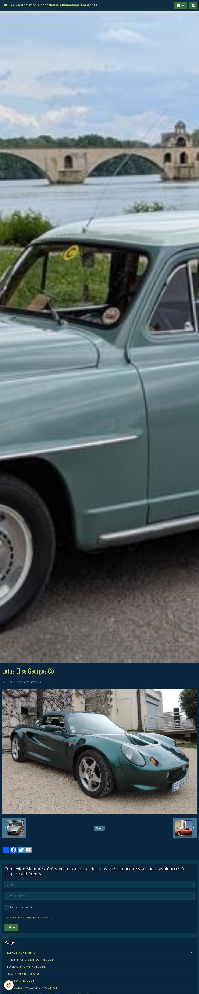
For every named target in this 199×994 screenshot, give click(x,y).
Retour (99, 828)
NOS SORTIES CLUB (21, 981)
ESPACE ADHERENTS (21, 953)
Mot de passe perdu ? (39, 917)
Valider (11, 927)
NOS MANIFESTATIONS (23, 974)
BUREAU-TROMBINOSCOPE (26, 967)
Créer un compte (14, 917)
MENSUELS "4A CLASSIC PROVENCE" (32, 988)
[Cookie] (9, 985)
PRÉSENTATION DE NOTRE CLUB (30, 960)
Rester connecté (18, 907)
